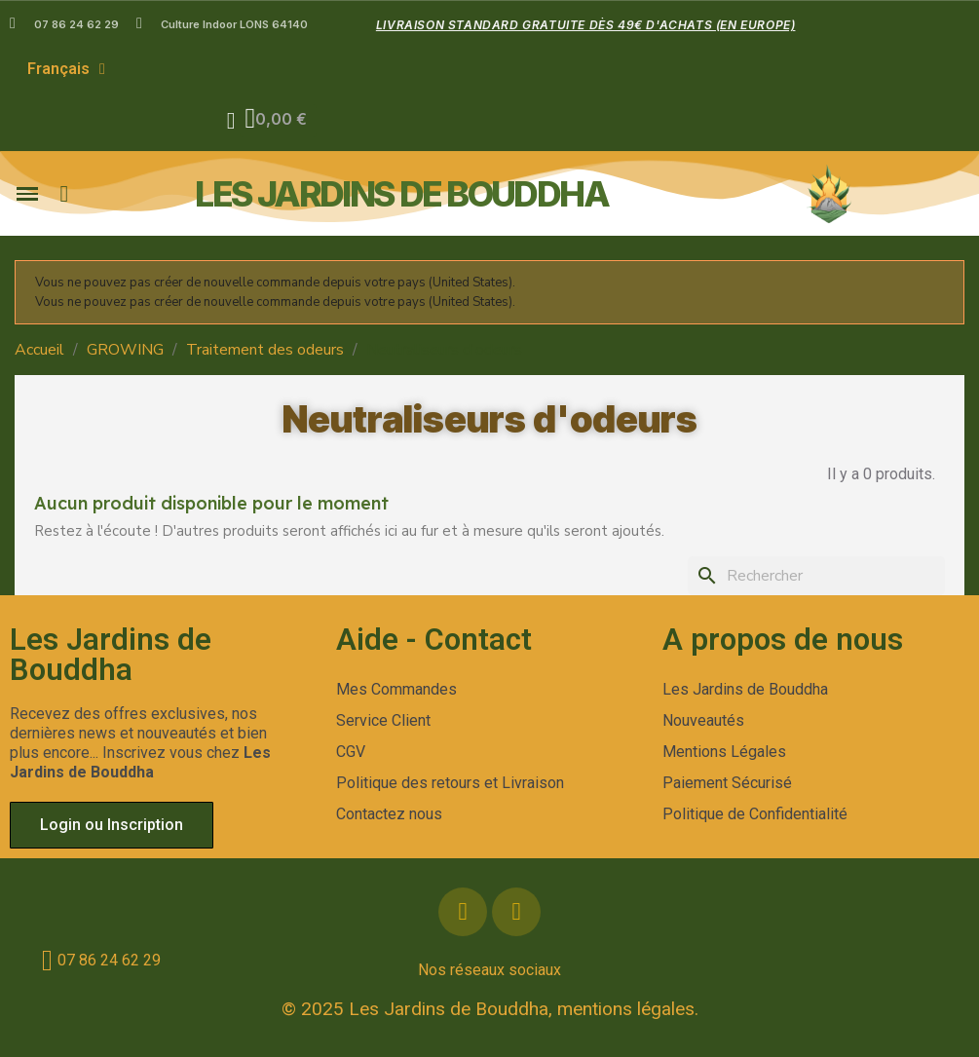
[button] (278, 120)
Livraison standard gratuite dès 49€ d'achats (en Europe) (586, 25)
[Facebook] (462, 911)
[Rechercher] (816, 575)
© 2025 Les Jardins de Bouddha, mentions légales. (490, 1009)
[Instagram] (516, 911)
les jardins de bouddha (401, 193)
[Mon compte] (231, 120)
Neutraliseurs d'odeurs (489, 418)
